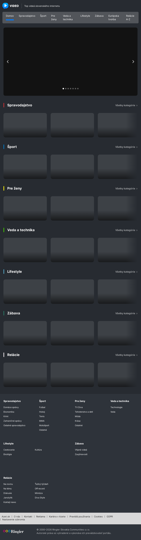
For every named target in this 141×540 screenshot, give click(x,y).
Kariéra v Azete (57, 516)
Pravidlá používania (80, 516)
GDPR (110, 516)
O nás (17, 516)
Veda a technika (68, 17)
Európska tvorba (113, 17)
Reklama (40, 516)
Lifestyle (85, 15)
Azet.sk (6, 516)
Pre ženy (54, 17)
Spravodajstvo (27, 15)
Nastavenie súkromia (13, 519)
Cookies (98, 516)
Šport (43, 15)
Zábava (99, 15)
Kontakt (28, 516)
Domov (10, 15)
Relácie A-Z (130, 17)
